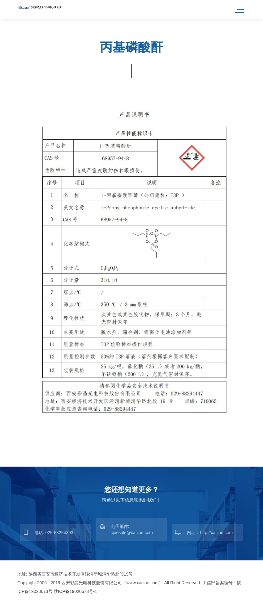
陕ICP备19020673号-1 (75, 591)
